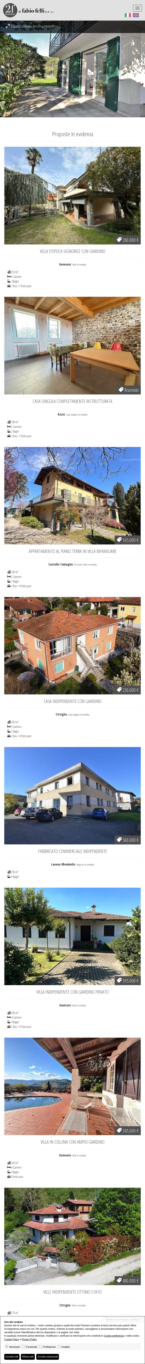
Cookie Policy (11, 1339)
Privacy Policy (29, 1339)
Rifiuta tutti (28, 1356)
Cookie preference (114, 1335)
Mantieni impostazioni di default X (123, 1319)
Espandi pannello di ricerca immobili (30, 26)
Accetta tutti (11, 1356)
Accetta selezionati (47, 1356)
